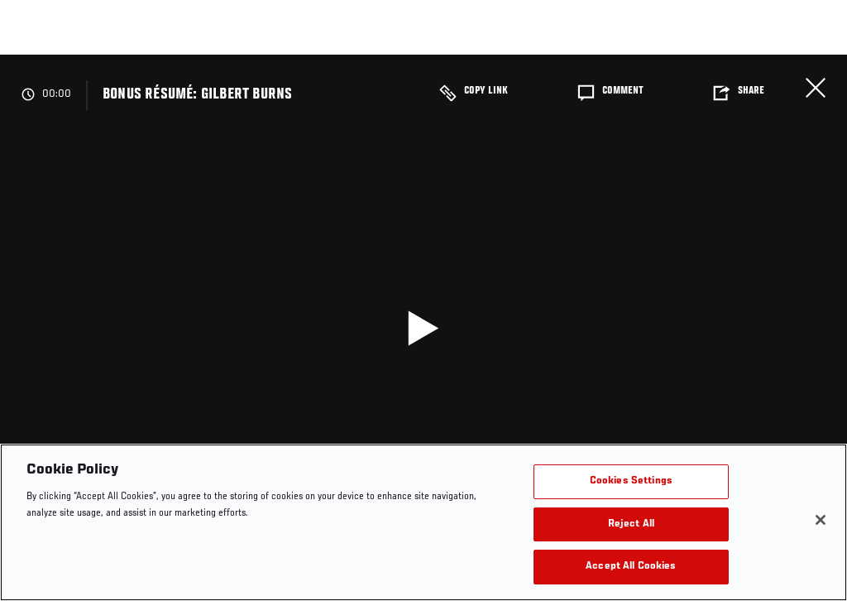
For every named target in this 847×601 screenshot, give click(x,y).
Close (815, 88)
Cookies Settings (631, 481)
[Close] (820, 520)
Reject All (631, 524)
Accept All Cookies (631, 566)
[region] (423, 522)
